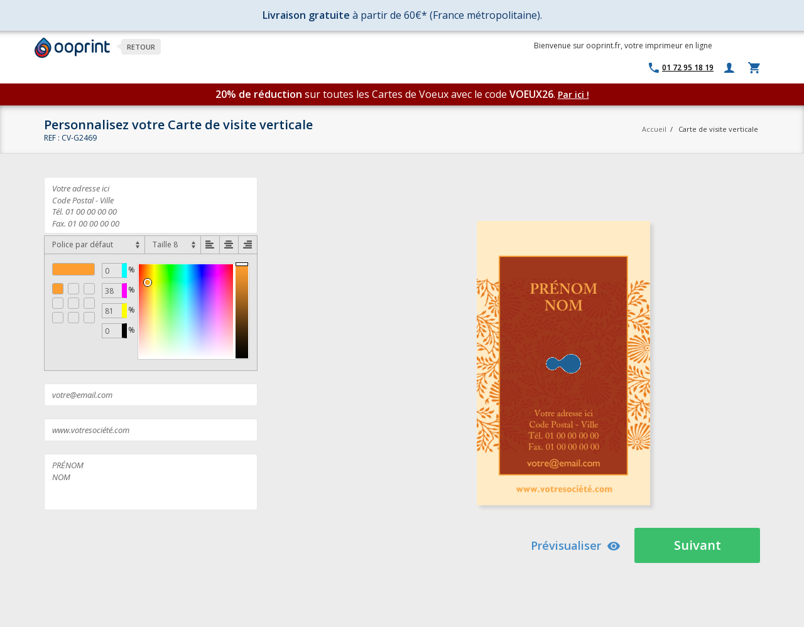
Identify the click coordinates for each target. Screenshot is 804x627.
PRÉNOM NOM (151, 482)
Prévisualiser (576, 545)
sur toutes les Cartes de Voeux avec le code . (386, 94)
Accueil (654, 129)
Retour (141, 46)
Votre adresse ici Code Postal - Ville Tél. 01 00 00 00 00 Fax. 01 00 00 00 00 (151, 205)
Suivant (697, 545)
